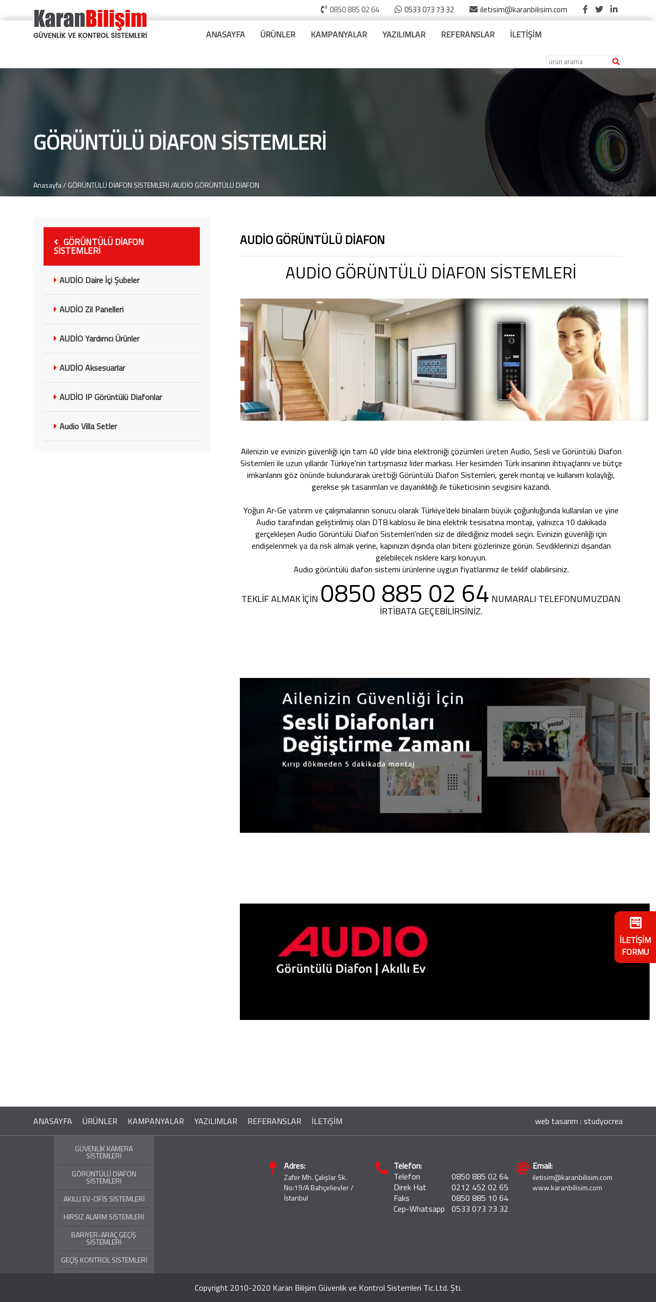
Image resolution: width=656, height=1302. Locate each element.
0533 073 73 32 (429, 9)
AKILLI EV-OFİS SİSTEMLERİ (104, 1198)
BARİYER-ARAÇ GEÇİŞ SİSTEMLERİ (103, 1238)
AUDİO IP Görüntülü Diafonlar (108, 397)
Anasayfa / (49, 184)
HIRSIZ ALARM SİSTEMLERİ (104, 1216)
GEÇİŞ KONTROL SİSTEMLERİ (104, 1259)
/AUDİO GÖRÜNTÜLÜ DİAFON (215, 184)
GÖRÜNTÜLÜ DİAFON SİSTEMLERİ (118, 184)
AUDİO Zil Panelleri (89, 309)
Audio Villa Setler (85, 426)
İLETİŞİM (525, 34)
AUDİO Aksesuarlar (89, 368)
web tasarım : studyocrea (579, 1121)
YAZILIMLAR (403, 34)
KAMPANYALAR (339, 34)
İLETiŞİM (327, 1121)
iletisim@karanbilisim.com (523, 9)
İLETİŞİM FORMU (635, 937)
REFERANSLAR (468, 34)
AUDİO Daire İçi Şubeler (96, 280)
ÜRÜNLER (277, 34)
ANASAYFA (225, 34)
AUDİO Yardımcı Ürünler (96, 338)
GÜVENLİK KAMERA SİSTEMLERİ (104, 1152)
